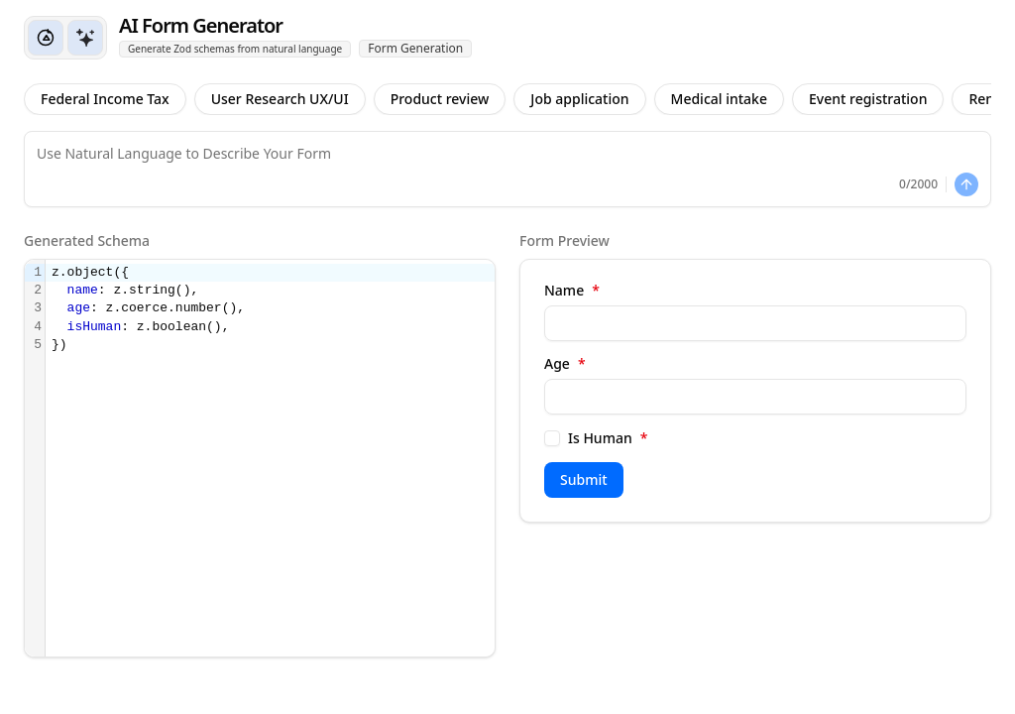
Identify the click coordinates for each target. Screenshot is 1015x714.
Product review (440, 98)
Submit (584, 479)
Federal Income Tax (105, 98)
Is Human (607, 438)
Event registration (868, 98)
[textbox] (270, 458)
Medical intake (719, 98)
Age (565, 364)
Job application (579, 98)
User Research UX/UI (280, 98)
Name (572, 291)
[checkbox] (552, 438)
